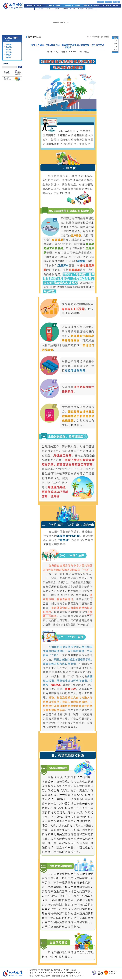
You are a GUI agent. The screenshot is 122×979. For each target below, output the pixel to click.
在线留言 (96, 5)
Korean (100, 2)
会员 (115, 40)
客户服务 (77, 5)
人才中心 (106, 5)
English (108, 2)
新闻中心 (58, 5)
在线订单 (87, 5)
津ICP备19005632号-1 (73, 973)
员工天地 (49, 5)
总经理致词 (89, 9)
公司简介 (40, 9)
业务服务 (68, 5)
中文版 (116, 2)
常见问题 (9, 49)
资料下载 (9, 44)
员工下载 (9, 52)
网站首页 (30, 5)
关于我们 (39, 5)
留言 (115, 50)
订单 (115, 46)
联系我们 (115, 5)
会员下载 (9, 47)
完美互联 (73, 970)
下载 (115, 43)
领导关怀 (81, 9)
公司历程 (65, 9)
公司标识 (49, 9)
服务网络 (73, 9)
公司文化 (57, 9)
